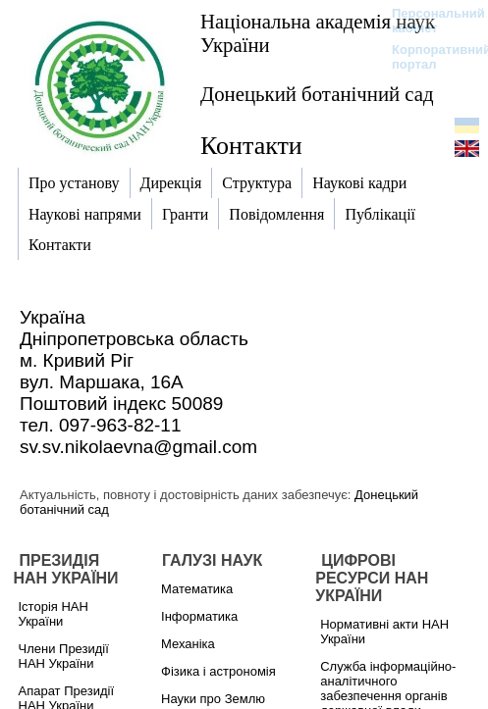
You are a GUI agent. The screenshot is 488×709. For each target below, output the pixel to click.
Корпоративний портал (428, 57)
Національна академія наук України (317, 33)
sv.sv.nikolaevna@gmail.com (138, 446)
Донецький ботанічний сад (317, 93)
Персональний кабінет (428, 20)
